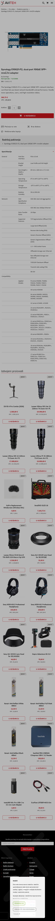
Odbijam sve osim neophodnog (24, 909)
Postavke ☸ (17, 914)
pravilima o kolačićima (21, 898)
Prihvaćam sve (19, 903)
